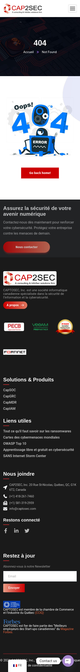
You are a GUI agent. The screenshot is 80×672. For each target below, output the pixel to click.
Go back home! (40, 173)
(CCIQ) (39, 612)
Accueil (28, 52)
